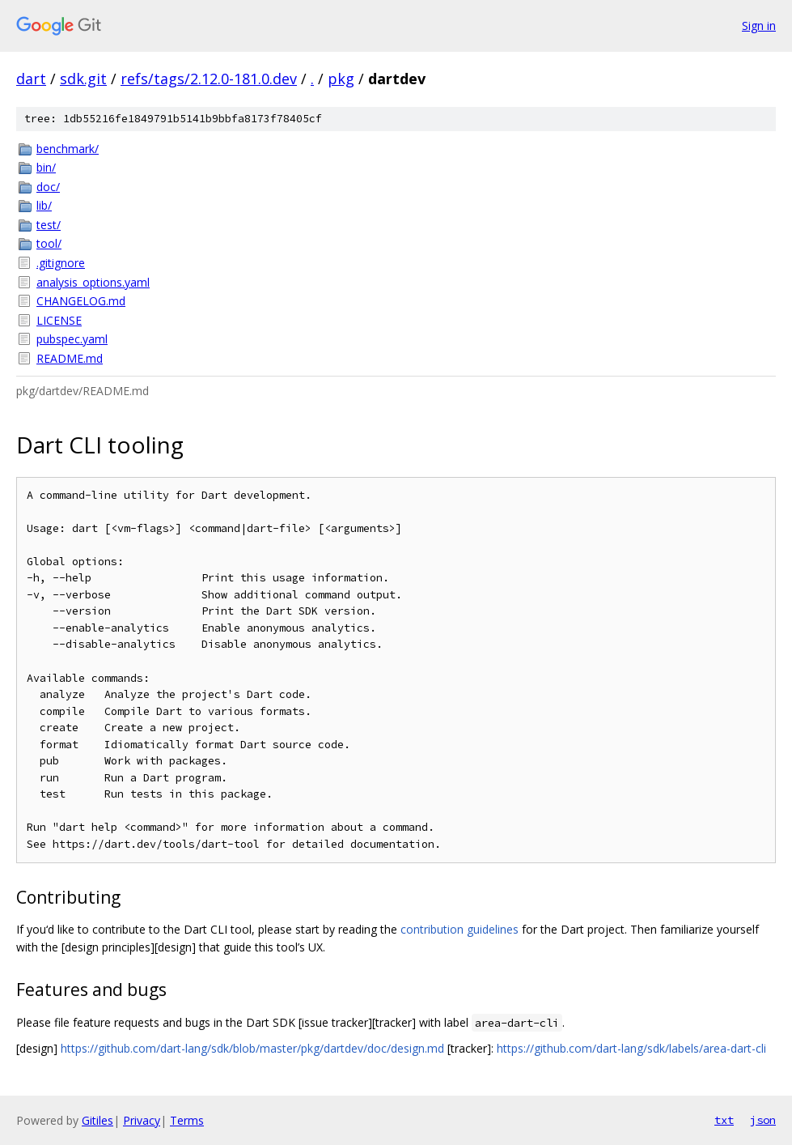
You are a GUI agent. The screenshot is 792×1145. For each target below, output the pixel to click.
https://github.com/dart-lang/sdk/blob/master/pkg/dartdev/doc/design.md (252, 1048)
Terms (187, 1120)
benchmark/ (67, 148)
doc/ (48, 186)
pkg (341, 78)
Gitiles (97, 1120)
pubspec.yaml (72, 339)
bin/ (46, 167)
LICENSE (59, 320)
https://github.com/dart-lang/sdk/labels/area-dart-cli (631, 1048)
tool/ (48, 243)
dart (31, 78)
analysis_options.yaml (93, 282)
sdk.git (83, 78)
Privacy (141, 1120)
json (763, 1120)
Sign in (759, 25)
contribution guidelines (459, 929)
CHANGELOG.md (80, 301)
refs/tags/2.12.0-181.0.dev (209, 78)
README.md (69, 358)
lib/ (44, 205)
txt (724, 1120)
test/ (48, 224)
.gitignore (60, 262)
